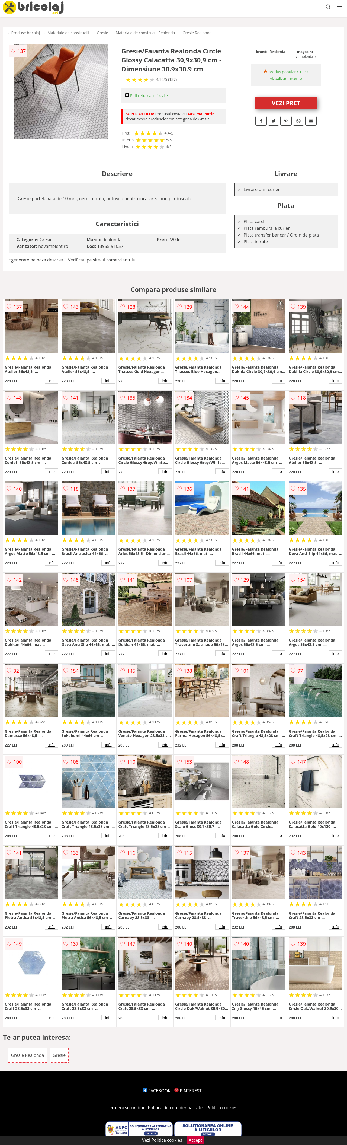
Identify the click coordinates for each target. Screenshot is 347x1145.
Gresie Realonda (196, 32)
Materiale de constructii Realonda (145, 32)
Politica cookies (222, 1108)
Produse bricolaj (25, 32)
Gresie (102, 32)
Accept (195, 1140)
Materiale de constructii (68, 32)
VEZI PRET (286, 103)
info (51, 380)
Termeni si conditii (125, 1108)
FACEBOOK (157, 1091)
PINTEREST (187, 1091)
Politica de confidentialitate (175, 1108)
